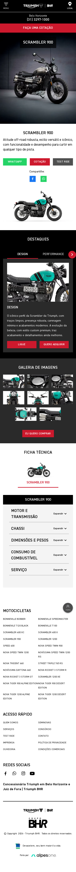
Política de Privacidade (52, 743)
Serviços (8, 729)
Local (70, 5)
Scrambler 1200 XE (49, 677)
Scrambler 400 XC (13, 632)
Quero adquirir (54, 344)
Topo (67, 607)
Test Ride (63, 161)
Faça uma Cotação (38, 28)
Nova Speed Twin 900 (50, 646)
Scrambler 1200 (47, 639)
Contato (43, 736)
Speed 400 (8, 646)
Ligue (21, 344)
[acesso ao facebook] (33, 179)
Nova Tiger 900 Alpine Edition (20, 683)
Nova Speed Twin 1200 (16, 652)
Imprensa (8, 743)
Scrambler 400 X (48, 632)
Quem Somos (10, 722)
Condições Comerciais (51, 749)
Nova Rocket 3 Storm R (52, 670)
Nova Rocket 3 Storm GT (18, 677)
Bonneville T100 (47, 626)
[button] (72, 255)
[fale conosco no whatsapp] (44, 179)
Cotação (40, 161)
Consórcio (44, 729)
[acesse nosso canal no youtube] (32, 773)
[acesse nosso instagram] (23, 773)
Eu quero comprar (38, 433)
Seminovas (44, 722)
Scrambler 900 (12, 639)
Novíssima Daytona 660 (17, 670)
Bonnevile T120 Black (15, 626)
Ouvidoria (9, 749)
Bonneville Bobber (14, 619)
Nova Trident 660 (13, 663)
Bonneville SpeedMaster (53, 619)
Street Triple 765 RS (50, 663)
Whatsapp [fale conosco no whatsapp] (15, 161)
